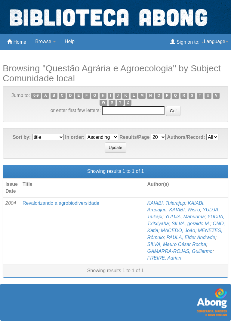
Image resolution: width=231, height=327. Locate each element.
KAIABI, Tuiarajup (166, 203)
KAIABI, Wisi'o (184, 209)
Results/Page (134, 137)
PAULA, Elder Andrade (191, 237)
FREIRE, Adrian (164, 257)
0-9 (35, 96)
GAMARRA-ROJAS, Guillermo (179, 251)
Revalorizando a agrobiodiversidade (61, 203)
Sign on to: (187, 42)
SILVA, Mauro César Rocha (176, 244)
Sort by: (22, 137)
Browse (45, 41)
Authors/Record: (186, 137)
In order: (75, 137)
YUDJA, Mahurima (185, 216)
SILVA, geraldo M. (190, 223)
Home (16, 42)
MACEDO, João (178, 230)
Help (70, 41)
